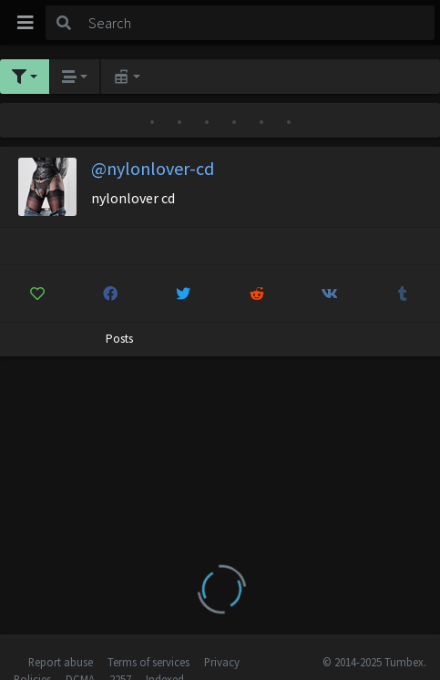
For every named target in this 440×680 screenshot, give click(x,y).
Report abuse (60, 661)
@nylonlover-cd (152, 168)
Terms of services (148, 661)
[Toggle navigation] (25, 22)
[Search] (258, 22)
